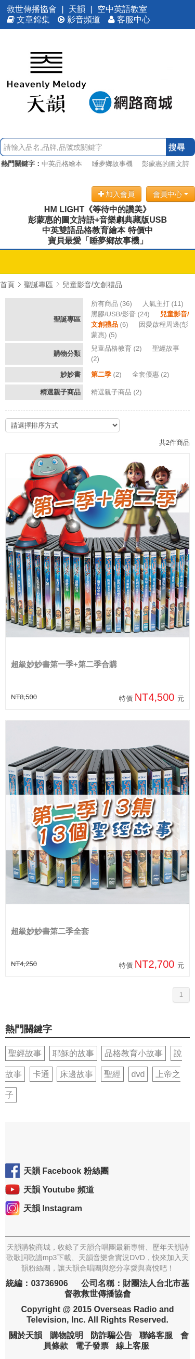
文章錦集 (28, 19)
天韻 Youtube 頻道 (58, 1189)
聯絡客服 (156, 1335)
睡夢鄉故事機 (112, 164)
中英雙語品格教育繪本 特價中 (97, 230)
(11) (163, 303)
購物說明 (66, 1335)
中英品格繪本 (62, 164)
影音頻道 (79, 19)
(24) (121, 314)
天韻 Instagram (52, 1208)
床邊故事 (76, 1074)
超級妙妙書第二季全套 (50, 931)
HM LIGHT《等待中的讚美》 (97, 209)
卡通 (41, 1074)
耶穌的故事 (73, 1053)
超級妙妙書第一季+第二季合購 (64, 664)
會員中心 (170, 194)
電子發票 (92, 1345)
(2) (117, 348)
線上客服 (132, 1345)
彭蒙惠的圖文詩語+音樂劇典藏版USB (97, 219)
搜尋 (176, 147)
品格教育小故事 (134, 1053)
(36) (112, 303)
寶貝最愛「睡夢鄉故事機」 (98, 240)
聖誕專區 (38, 284)
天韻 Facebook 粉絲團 (66, 1170)
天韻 (77, 9)
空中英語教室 (122, 9)
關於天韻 (25, 1335)
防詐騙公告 (111, 1335)
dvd (138, 1074)
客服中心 (129, 19)
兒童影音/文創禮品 (92, 284)
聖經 (112, 1074)
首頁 (7, 284)
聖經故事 (25, 1053)
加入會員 (116, 194)
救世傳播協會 (32, 9)
